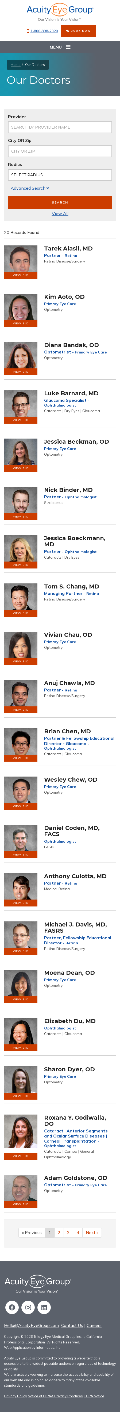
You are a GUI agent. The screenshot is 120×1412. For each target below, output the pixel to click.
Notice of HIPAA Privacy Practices (55, 1396)
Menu (60, 47)
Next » (92, 1232)
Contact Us (72, 1325)
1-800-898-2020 (42, 31)
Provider (17, 116)
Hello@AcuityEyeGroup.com (31, 1325)
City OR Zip (20, 140)
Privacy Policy (15, 1396)
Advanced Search (30, 188)
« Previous (32, 1232)
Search (60, 202)
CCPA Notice (94, 1396)
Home (16, 64)
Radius (15, 164)
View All (60, 213)
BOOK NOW (78, 30)
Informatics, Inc (48, 1347)
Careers (94, 1325)
